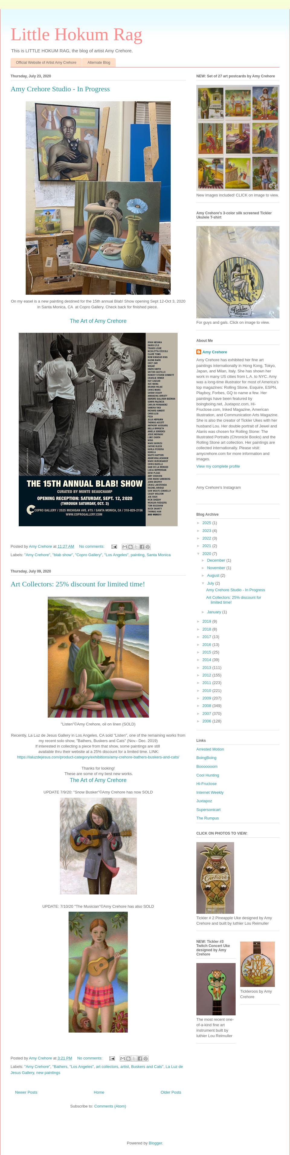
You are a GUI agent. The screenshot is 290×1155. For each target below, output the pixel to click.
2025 (207, 523)
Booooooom (207, 766)
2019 (207, 621)
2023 (207, 530)
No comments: (92, 546)
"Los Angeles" (116, 555)
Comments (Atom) (110, 1106)
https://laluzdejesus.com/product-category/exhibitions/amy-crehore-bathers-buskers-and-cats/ (98, 757)
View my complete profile (218, 466)
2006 (207, 721)
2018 (207, 629)
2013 (207, 667)
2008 (207, 705)
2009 (207, 698)
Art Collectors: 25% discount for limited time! (78, 584)
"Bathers (60, 1066)
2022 (207, 538)
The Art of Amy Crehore (98, 321)
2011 (207, 682)
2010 (207, 690)
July (211, 583)
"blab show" (63, 555)
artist (125, 1066)
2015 (207, 652)
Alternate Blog (99, 62)
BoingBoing (206, 757)
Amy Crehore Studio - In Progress (60, 89)
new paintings (48, 1072)
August (214, 575)
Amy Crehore (214, 352)
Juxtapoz (204, 801)
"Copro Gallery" (88, 555)
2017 (207, 636)
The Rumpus (207, 818)
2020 (207, 553)
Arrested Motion (210, 749)
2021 (207, 545)
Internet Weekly (210, 792)
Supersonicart (208, 809)
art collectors (107, 1066)
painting (138, 555)
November (217, 568)
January (214, 612)
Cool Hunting (207, 775)
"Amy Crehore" (37, 555)
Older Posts (171, 1092)
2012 (207, 675)
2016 (207, 644)
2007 (207, 713)
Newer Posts (26, 1092)
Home (99, 1092)
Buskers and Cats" (147, 1066)
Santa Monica (159, 555)
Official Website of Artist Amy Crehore (46, 62)
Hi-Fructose (206, 783)
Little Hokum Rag (77, 34)
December (217, 560)
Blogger (155, 1143)
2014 (207, 659)
